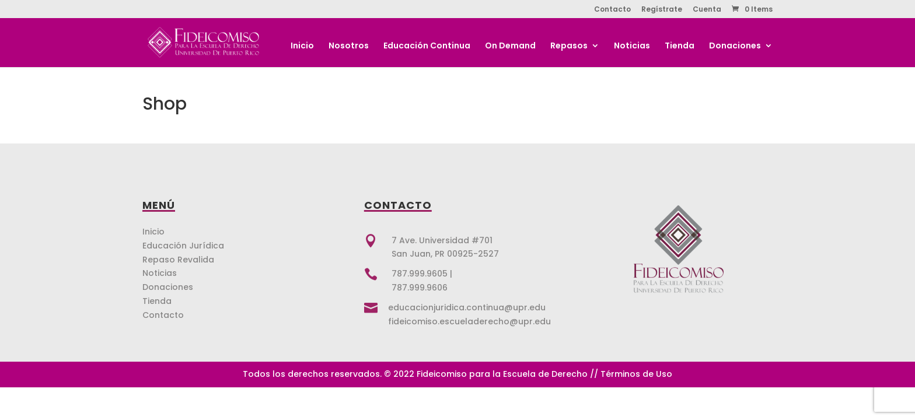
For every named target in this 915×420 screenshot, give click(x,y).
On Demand (510, 46)
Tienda (679, 46)
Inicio (302, 46)
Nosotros (349, 46)
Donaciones (735, 46)
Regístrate (661, 10)
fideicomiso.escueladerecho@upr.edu (469, 321)
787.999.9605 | (422, 273)
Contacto (612, 10)
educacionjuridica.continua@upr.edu (467, 307)
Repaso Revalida (178, 259)
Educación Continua (426, 46)
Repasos (569, 46)
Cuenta (707, 10)
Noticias (632, 46)
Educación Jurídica (183, 245)
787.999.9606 (420, 287)
